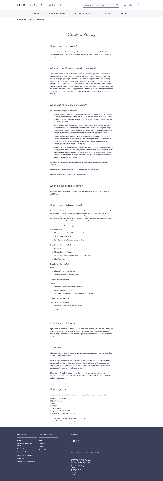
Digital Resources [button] (57, 14)
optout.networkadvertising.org (71, 368)
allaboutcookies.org (106, 375)
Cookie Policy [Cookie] (21, 458)
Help (40, 440)
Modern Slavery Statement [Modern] (25, 455)
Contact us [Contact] (42, 443)
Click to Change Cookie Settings (26, 461)
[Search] (117, 5)
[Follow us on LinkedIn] (74, 441)
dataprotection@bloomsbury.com (66, 421)
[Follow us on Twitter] (78, 441)
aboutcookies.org (59, 378)
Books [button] (37, 14)
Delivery (41, 447)
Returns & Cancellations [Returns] (46, 450)
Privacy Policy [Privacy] (21, 449)
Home (19, 19)
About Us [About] (20, 440)
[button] (130, 5)
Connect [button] (125, 14)
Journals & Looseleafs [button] (84, 14)
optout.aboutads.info (67, 365)
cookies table (81, 174)
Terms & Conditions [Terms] (23, 452)
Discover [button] (108, 14)
